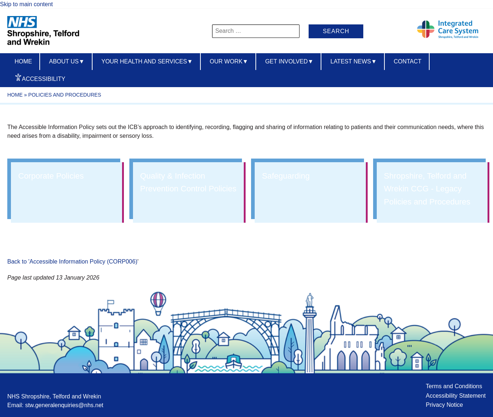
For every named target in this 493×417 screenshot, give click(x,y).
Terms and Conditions (454, 386)
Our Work (229, 61)
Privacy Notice (444, 405)
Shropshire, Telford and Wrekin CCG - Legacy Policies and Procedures (427, 188)
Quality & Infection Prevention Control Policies (188, 182)
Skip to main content (26, 4)
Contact (407, 61)
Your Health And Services (147, 61)
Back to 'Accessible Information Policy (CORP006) (72, 261)
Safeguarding (286, 175)
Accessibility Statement (456, 396)
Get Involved (289, 61)
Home (23, 61)
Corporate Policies (51, 175)
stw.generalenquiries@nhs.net (64, 405)
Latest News (353, 61)
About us (66, 61)
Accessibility (43, 79)
